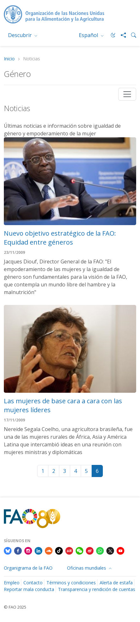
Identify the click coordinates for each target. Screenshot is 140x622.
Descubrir (20, 35)
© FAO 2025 (15, 607)
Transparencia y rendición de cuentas (96, 589)
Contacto (33, 583)
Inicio (9, 59)
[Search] (131, 35)
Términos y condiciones (71, 583)
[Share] (121, 35)
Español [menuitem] (89, 35)
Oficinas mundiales (87, 568)
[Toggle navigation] (127, 94)
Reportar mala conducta (29, 589)
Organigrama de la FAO (28, 568)
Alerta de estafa (116, 583)
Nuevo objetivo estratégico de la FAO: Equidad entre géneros (60, 238)
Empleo (12, 583)
